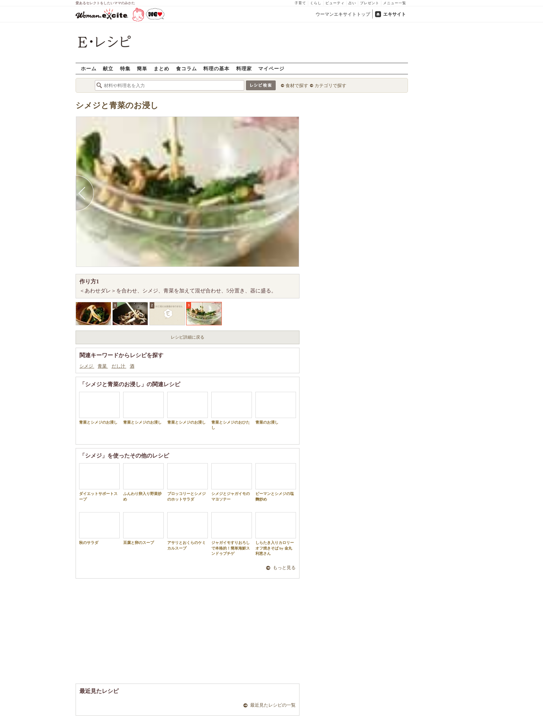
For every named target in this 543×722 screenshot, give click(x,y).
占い (352, 3)
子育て (300, 3)
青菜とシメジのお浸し (99, 408)
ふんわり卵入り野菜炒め (143, 482)
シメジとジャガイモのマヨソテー (231, 482)
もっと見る (284, 567)
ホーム (89, 68)
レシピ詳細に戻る (187, 337)
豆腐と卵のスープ (143, 528)
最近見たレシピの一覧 (273, 705)
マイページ (271, 68)
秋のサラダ (99, 528)
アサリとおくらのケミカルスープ (187, 531)
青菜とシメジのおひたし (231, 411)
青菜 (103, 366)
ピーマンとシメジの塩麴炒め (275, 482)
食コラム (186, 68)
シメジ (86, 366)
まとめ (161, 68)
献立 (108, 68)
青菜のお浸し (275, 408)
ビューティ (335, 3)
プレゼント (369, 3)
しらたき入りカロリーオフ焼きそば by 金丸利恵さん (275, 533)
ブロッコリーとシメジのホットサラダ (187, 482)
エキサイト (394, 14)
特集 (125, 68)
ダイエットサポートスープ (99, 482)
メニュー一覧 (394, 3)
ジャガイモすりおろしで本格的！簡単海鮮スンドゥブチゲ (231, 533)
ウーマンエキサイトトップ (343, 14)
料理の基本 (216, 68)
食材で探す (296, 85)
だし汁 (119, 366)
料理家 (244, 68)
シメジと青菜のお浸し (117, 105)
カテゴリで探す (330, 85)
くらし (316, 3)
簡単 (142, 68)
